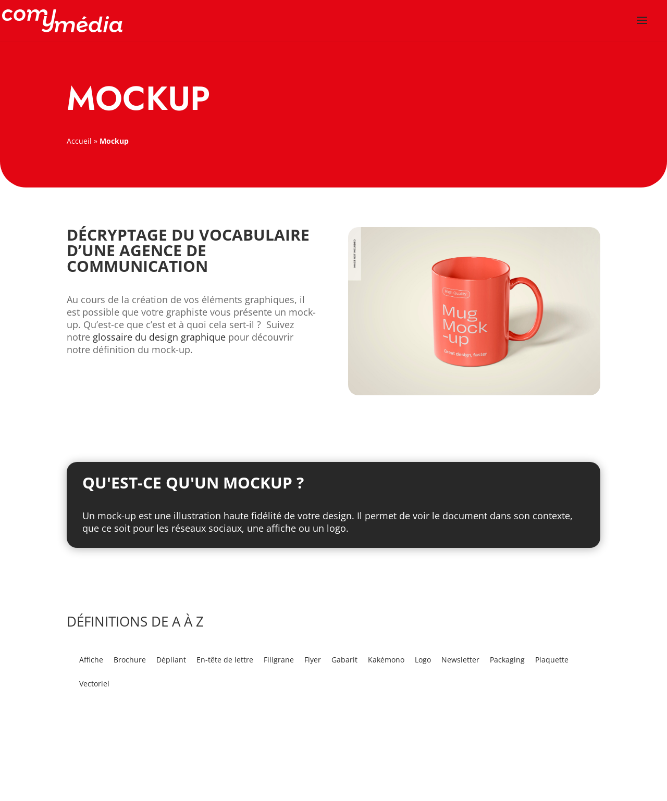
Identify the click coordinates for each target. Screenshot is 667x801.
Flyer (312, 660)
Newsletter (460, 660)
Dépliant (171, 660)
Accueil (79, 141)
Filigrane (279, 660)
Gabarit (344, 660)
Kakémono (386, 660)
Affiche (91, 660)
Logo (423, 660)
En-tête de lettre (224, 660)
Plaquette (552, 660)
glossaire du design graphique (159, 337)
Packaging (507, 660)
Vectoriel (94, 684)
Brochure (130, 660)
